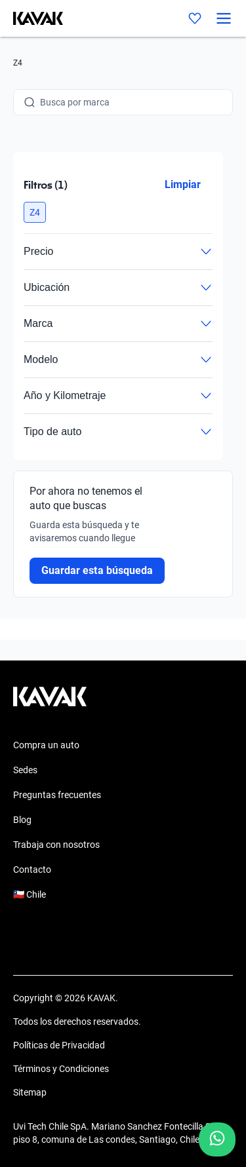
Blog (22, 819)
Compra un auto (46, 745)
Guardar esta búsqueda (97, 570)
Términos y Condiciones (61, 1068)
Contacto (32, 869)
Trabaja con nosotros (56, 844)
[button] (35, 212)
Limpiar (183, 184)
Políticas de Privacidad (59, 1045)
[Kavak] (31, 18)
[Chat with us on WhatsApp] (217, 1139)
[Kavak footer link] (50, 703)
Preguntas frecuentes (57, 795)
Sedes (25, 770)
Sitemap (30, 1092)
